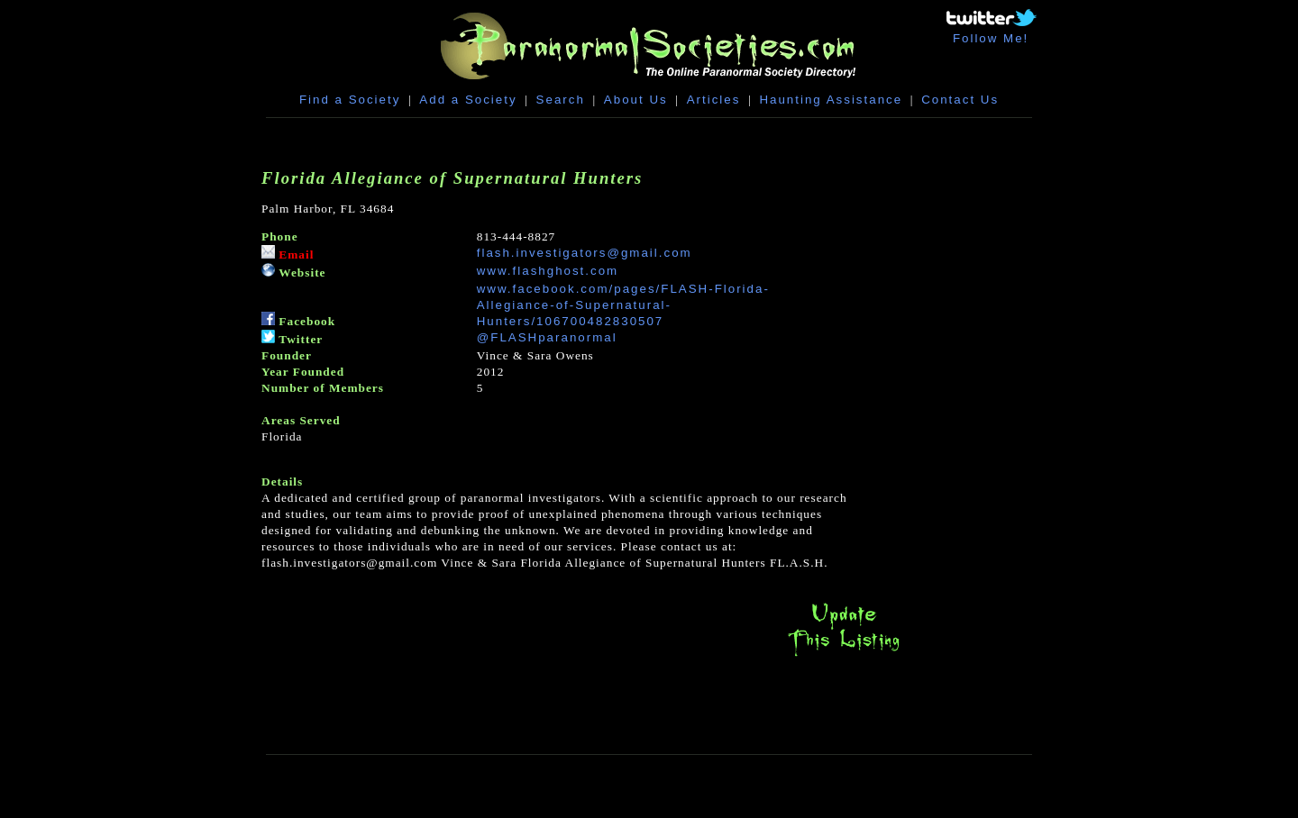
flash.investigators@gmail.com (584, 252)
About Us (636, 99)
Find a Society (349, 99)
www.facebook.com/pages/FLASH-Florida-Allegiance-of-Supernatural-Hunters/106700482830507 (623, 305)
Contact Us (960, 99)
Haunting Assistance (830, 99)
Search (560, 99)
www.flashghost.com (547, 270)
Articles (714, 99)
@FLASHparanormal (547, 337)
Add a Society (467, 99)
